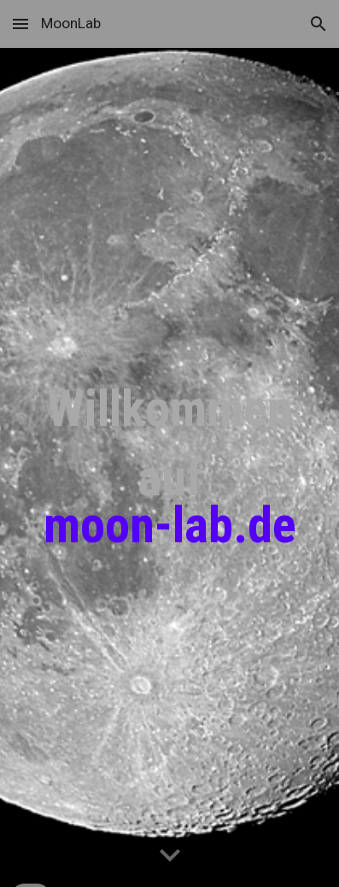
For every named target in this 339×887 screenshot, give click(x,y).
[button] (20, 23)
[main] (169, 468)
